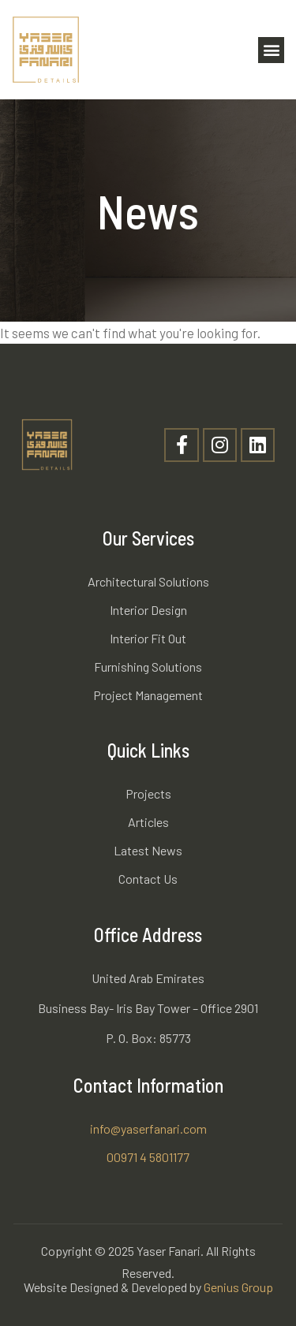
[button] (271, 50)
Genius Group (238, 1286)
